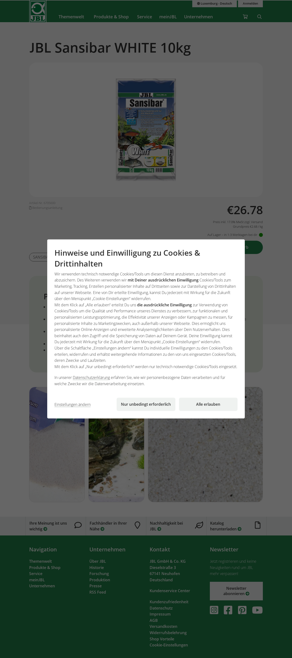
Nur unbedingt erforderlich (146, 404)
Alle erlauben (208, 404)
